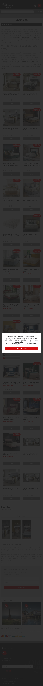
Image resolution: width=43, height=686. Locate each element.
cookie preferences (31, 344)
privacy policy (19, 342)
